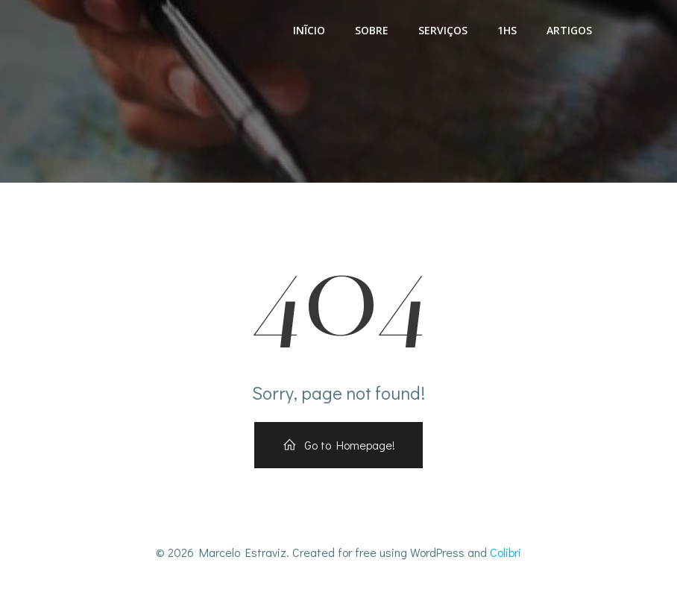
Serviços (442, 30)
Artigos (569, 30)
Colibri (505, 552)
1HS (507, 30)
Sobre (371, 30)
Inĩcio (309, 30)
